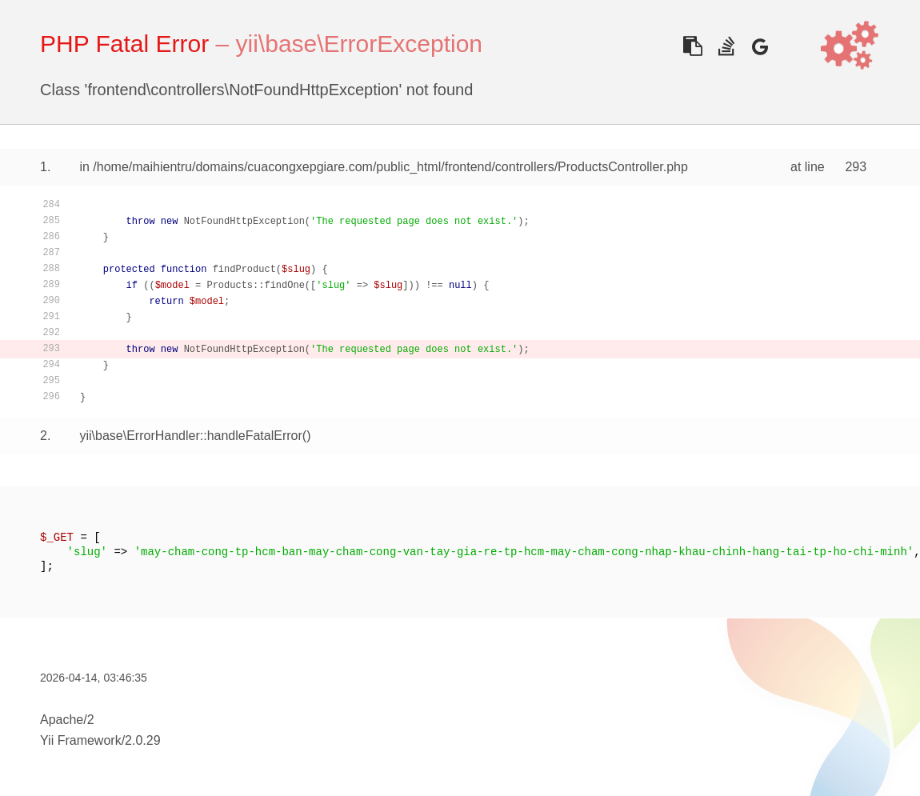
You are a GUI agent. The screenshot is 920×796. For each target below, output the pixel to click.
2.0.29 (142, 740)
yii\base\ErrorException (359, 43)
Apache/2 (67, 719)
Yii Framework (81, 740)
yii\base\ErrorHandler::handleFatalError (190, 435)
